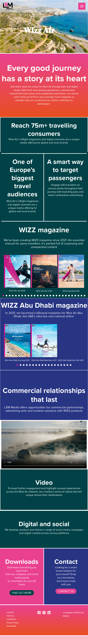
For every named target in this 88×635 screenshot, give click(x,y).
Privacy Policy (12, 623)
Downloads (11, 626)
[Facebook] (39, 612)
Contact (10, 612)
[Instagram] (44, 612)
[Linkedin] (49, 612)
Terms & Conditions (11, 617)
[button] (3, 295)
